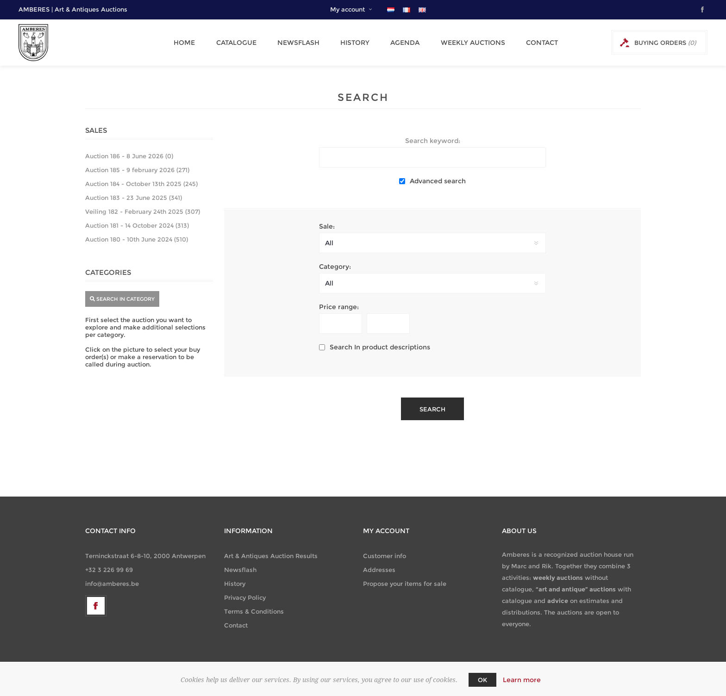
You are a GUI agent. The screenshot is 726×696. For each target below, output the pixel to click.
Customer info (384, 555)
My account (347, 9)
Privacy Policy (245, 597)
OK (482, 680)
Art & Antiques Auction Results (271, 555)
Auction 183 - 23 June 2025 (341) (133, 197)
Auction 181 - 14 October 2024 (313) (137, 225)
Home (189, 42)
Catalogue (238, 42)
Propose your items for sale (404, 583)
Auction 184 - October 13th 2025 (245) (141, 183)
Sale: (327, 226)
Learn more (522, 680)
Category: (335, 266)
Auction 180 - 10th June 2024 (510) (136, 239)
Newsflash (298, 42)
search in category (122, 299)
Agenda (399, 42)
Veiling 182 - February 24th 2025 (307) (142, 211)
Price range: (339, 307)
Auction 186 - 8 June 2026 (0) (129, 156)
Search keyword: (432, 141)
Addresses (379, 569)
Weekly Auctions (465, 42)
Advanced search (438, 181)
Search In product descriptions (380, 347)
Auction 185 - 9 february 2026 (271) (137, 170)
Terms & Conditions (254, 611)
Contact (532, 42)
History (352, 42)
